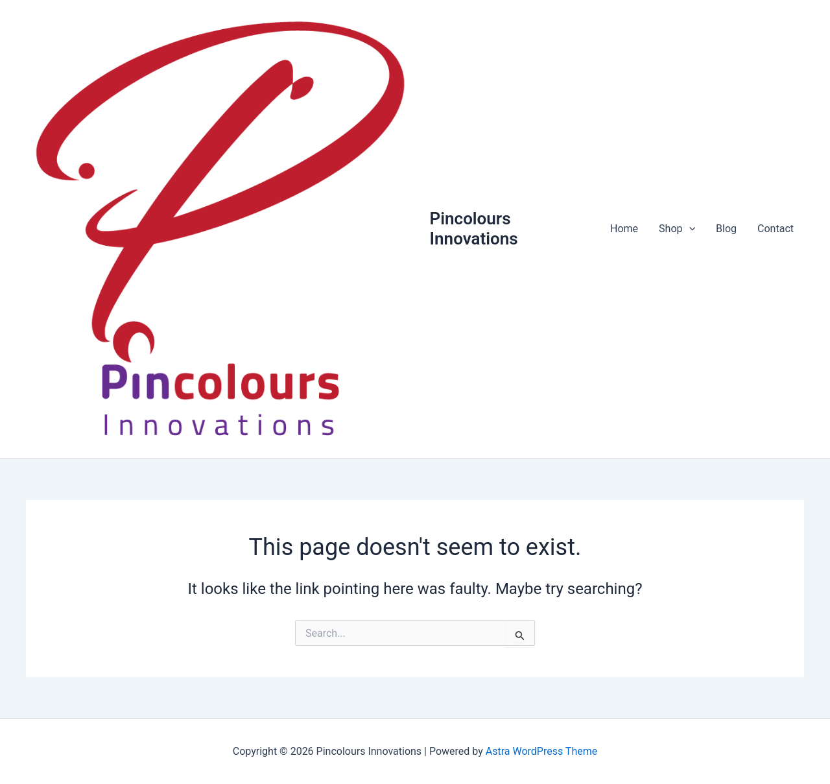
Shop (677, 229)
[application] (689, 229)
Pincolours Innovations (474, 228)
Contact (775, 228)
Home (624, 228)
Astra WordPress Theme (541, 751)
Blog (726, 228)
